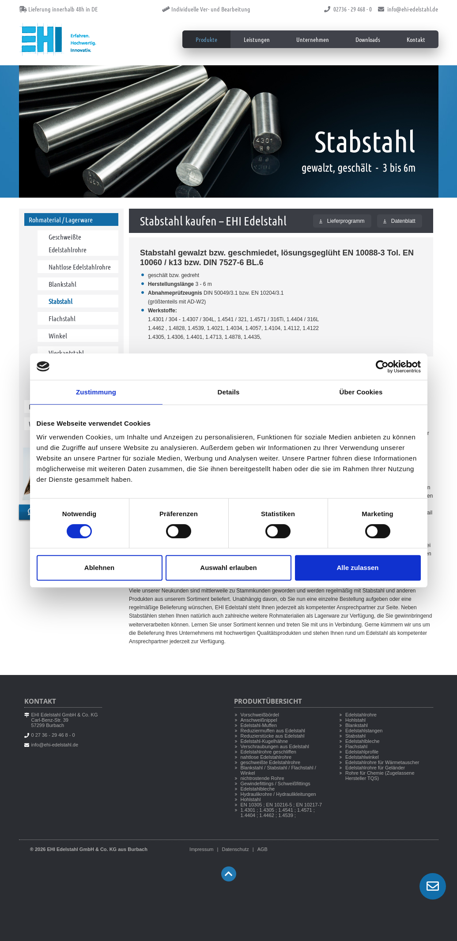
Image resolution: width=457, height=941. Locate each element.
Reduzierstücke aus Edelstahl (273, 736)
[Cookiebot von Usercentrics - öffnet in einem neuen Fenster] (382, 366)
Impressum (201, 849)
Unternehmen (312, 39)
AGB (262, 849)
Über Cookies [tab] (361, 392)
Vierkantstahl (66, 353)
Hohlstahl (251, 799)
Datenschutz (235, 849)
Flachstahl (62, 318)
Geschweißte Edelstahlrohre (68, 243)
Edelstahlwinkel (362, 757)
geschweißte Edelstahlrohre (271, 762)
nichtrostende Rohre (262, 778)
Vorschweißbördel (260, 714)
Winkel (58, 335)
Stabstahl (60, 301)
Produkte (206, 39)
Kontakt (416, 39)
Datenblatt (399, 221)
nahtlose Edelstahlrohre (266, 757)
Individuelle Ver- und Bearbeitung (206, 9)
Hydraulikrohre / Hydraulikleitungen (278, 794)
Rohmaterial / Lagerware (61, 219)
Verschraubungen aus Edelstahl (275, 746)
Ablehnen (99, 567)
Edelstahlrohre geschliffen (268, 751)
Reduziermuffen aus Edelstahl (273, 730)
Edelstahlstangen (363, 730)
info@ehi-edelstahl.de (408, 9)
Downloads (367, 39)
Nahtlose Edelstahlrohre (80, 266)
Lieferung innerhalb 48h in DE (58, 9)
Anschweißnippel (259, 720)
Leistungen (257, 39)
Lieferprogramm (342, 221)
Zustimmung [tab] (96, 392)
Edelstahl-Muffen (259, 725)
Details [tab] (229, 392)
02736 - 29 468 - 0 (348, 9)
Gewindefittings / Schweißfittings (275, 783)
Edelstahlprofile (361, 751)
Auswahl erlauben (228, 567)
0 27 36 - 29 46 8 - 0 (53, 735)
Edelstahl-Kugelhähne (264, 741)
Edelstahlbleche (258, 788)
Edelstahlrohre (361, 714)
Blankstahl (62, 284)
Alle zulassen (357, 567)
